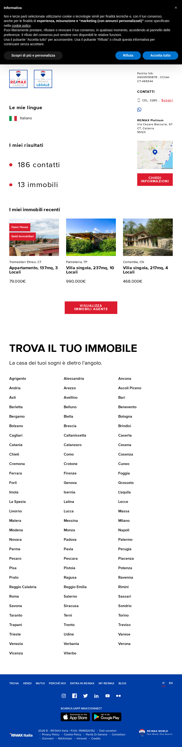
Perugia (125, 549)
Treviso (124, 625)
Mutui (40, 683)
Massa (123, 511)
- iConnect (46, 738)
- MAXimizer (63, 738)
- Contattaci (116, 734)
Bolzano (16, 426)
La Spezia (17, 502)
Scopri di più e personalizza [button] (33, 55)
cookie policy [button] (21, 25)
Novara (15, 540)
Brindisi (124, 426)
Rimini (123, 587)
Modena (16, 530)
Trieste (15, 634)
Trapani (15, 625)
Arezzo (70, 388)
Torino (123, 615)
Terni (68, 615)
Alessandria (74, 379)
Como (69, 454)
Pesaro (15, 559)
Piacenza (126, 559)
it (163, 683)
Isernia (69, 492)
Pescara (71, 559)
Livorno (15, 511)
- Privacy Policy (48, 734)
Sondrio (125, 606)
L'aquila (124, 492)
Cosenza (125, 454)
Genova (70, 483)
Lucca (69, 511)
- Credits (93, 738)
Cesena (124, 445)
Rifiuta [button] (128, 55)
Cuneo (123, 464)
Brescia (70, 426)
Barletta (16, 407)
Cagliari (16, 436)
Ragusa (70, 578)
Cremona (17, 464)
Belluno (70, 407)
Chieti (14, 454)
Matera (15, 521)
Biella (68, 417)
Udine (69, 634)
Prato (13, 578)
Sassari (124, 597)
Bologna (125, 417)
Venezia (16, 644)
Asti (12, 398)
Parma (14, 549)
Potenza (125, 568)
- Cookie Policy (70, 734)
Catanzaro (73, 445)
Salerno (70, 597)
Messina (71, 521)
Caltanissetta (75, 436)
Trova (14, 683)
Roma (14, 597)
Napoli (123, 530)
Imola (13, 492)
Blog (122, 683)
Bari (121, 398)
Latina (69, 502)
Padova (70, 540)
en (171, 683)
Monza (69, 530)
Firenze (70, 473)
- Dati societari (106, 730)
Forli (13, 483)
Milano (124, 521)
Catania (16, 445)
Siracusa (71, 606)
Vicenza (16, 653)
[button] (176, 7)
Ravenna (125, 578)
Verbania (71, 644)
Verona (124, 644)
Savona (15, 606)
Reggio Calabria (22, 587)
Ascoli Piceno (129, 388)
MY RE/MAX (106, 683)
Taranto (15, 615)
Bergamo (17, 417)
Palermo (125, 540)
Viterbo (70, 653)
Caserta (125, 436)
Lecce (123, 502)
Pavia (68, 549)
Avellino (70, 398)
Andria (15, 388)
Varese (124, 634)
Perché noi (57, 683)
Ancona (124, 379)
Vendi (27, 683)
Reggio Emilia (75, 587)
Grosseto (126, 483)
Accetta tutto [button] (160, 55)
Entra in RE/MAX (82, 683)
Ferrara (15, 473)
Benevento (127, 407)
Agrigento (17, 379)
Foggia (124, 473)
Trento (69, 625)
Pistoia (69, 568)
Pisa (13, 568)
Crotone (70, 464)
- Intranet (80, 738)
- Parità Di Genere (94, 734)
